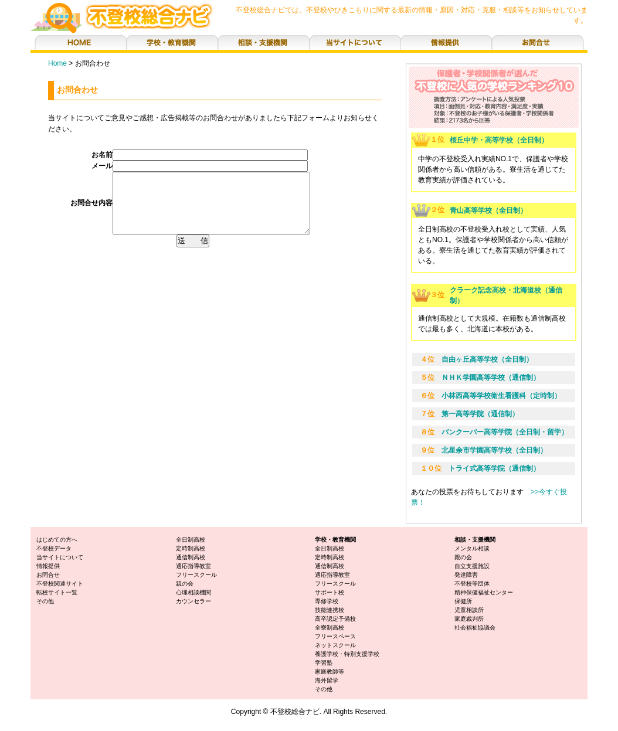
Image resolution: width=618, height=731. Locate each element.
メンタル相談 (472, 548)
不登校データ (54, 548)
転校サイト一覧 (56, 592)
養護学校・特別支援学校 (347, 654)
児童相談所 (469, 610)
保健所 (463, 601)
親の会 (184, 583)
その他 (45, 601)
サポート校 (329, 592)
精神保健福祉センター (483, 592)
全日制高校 (190, 539)
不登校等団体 (472, 583)
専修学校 (326, 601)
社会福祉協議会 (474, 627)
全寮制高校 (329, 627)
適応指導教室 (193, 566)
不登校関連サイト (59, 583)
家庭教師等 (329, 671)
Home (57, 63)
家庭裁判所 (469, 619)
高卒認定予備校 (335, 619)
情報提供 (48, 566)
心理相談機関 (193, 592)
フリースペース (335, 636)
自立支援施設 (472, 566)
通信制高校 (190, 557)
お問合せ (48, 575)
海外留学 (326, 680)
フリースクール (196, 575)
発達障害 (466, 575)
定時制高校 (190, 548)
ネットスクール (335, 645)
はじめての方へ (56, 539)
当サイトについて (59, 557)
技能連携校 (329, 610)
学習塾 (323, 662)
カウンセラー (193, 601)
